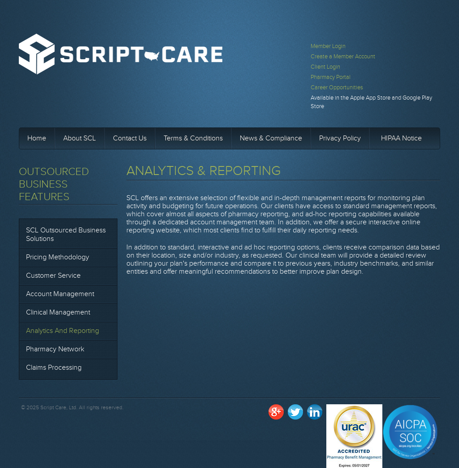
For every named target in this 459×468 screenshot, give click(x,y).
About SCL (79, 138)
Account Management (60, 294)
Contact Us (130, 138)
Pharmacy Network (55, 349)
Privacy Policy (340, 138)
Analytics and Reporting (62, 331)
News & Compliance (271, 138)
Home (36, 138)
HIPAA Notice (401, 138)
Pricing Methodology (57, 257)
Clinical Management (58, 312)
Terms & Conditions (193, 138)
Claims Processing (54, 367)
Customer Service (53, 275)
